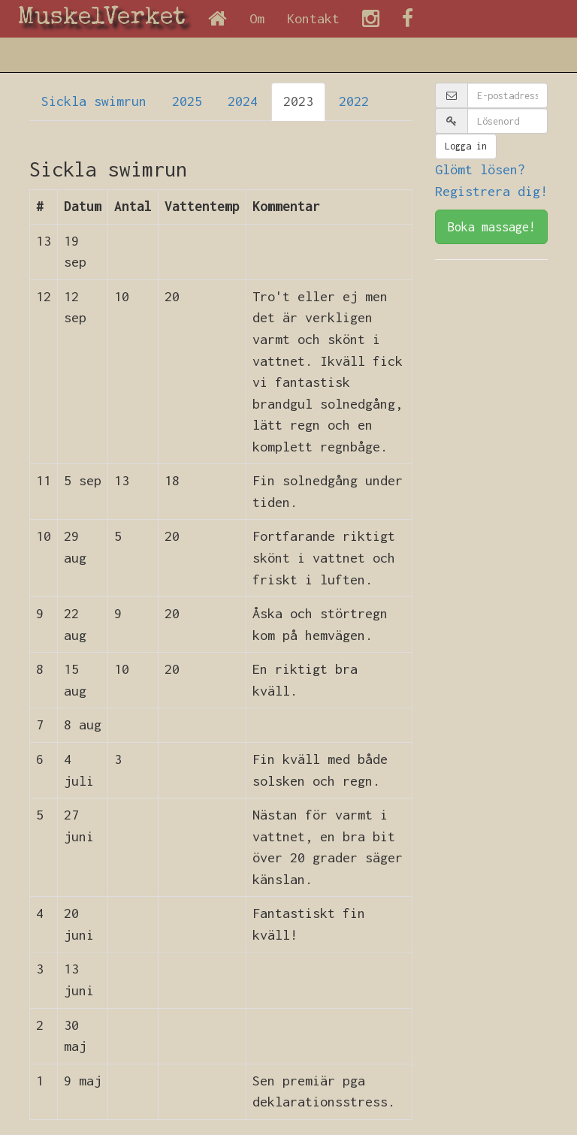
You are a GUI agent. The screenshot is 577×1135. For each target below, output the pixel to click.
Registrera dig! (491, 191)
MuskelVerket (102, 18)
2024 (243, 101)
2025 (187, 101)
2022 (354, 101)
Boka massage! (492, 227)
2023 (298, 101)
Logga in (466, 146)
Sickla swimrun (94, 101)
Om (256, 18)
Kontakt (313, 18)
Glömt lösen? (480, 169)
